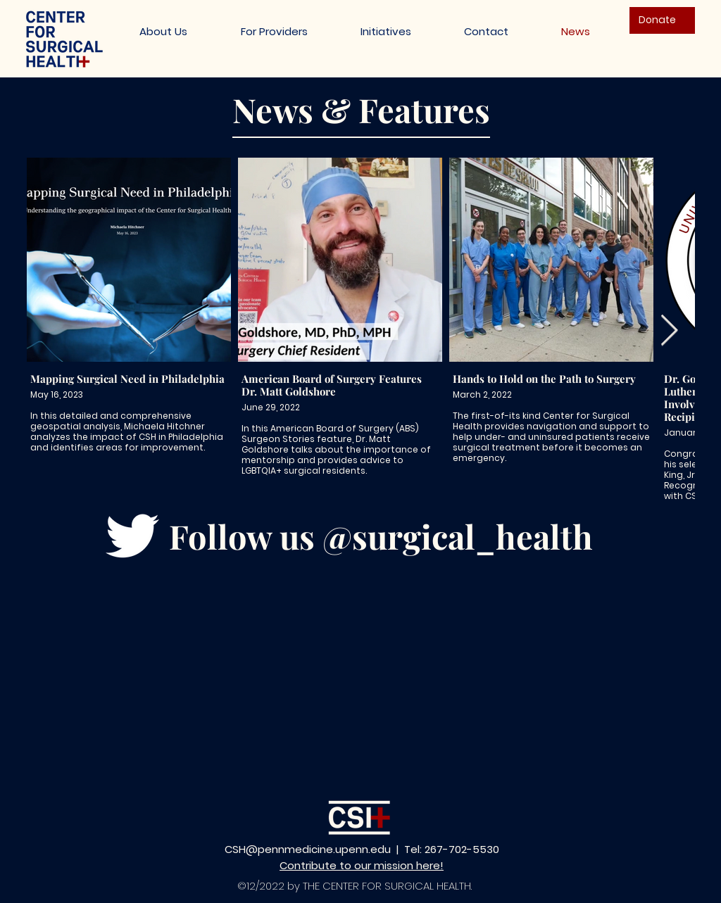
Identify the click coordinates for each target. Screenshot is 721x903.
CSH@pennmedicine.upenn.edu (308, 849)
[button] (385, 31)
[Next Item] (669, 331)
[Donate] (662, 20)
